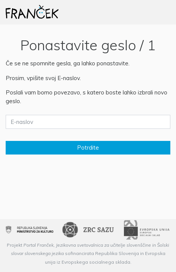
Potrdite (88, 147)
